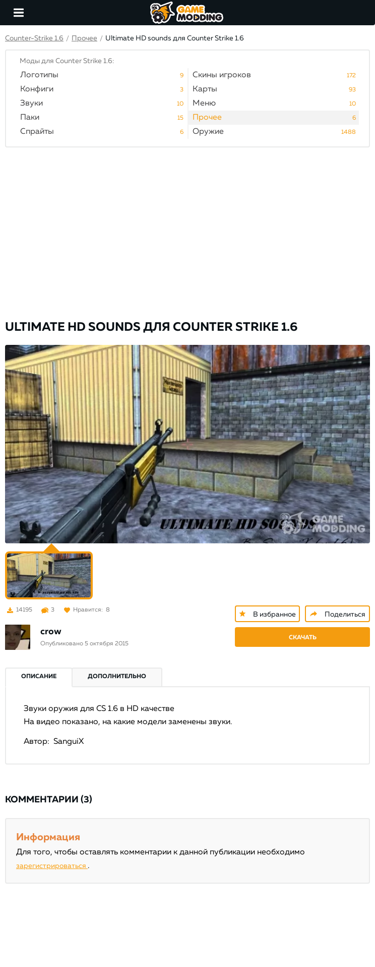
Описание (38, 677)
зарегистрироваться (52, 866)
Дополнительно (117, 677)
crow (50, 631)
